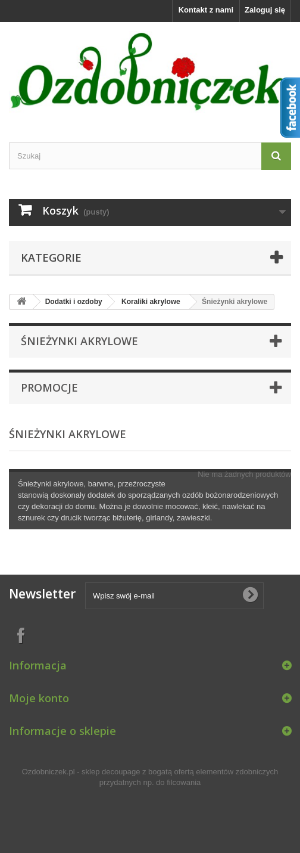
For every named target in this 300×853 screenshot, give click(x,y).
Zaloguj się (265, 9)
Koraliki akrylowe (150, 301)
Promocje (49, 387)
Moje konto (39, 698)
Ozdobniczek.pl (48, 771)
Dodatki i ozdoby (73, 301)
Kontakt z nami (206, 9)
